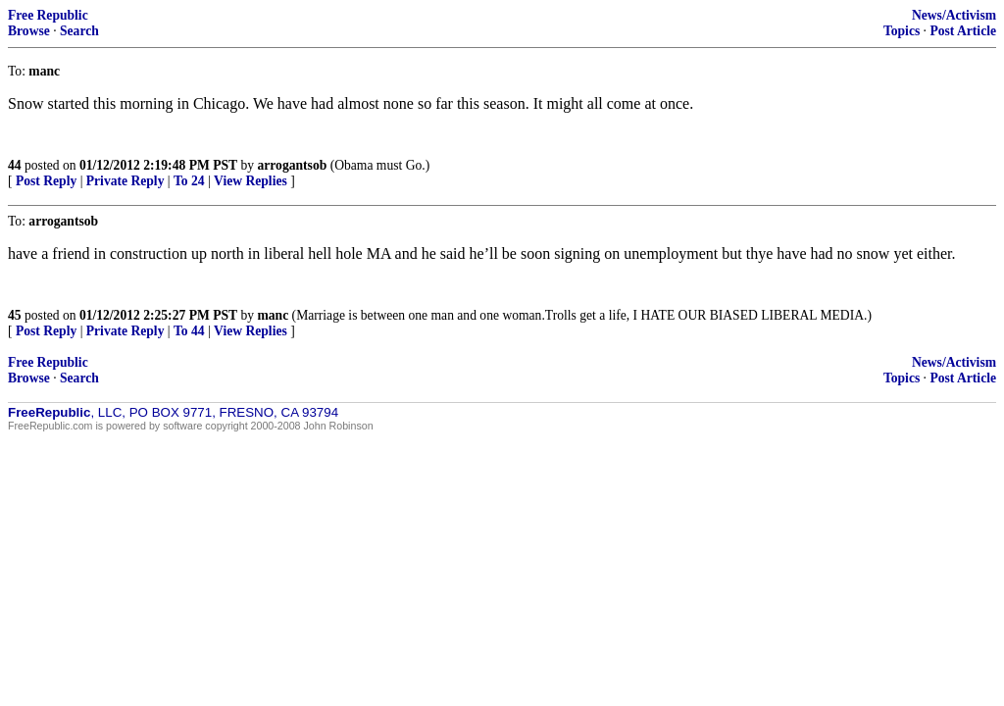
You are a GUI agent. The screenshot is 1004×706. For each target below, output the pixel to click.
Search (79, 31)
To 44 (189, 331)
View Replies (250, 181)
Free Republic (48, 15)
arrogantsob (292, 165)
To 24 (189, 181)
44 (15, 165)
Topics (901, 31)
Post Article (962, 31)
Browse (29, 31)
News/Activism (954, 15)
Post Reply (46, 181)
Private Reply (125, 181)
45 (15, 315)
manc (273, 315)
